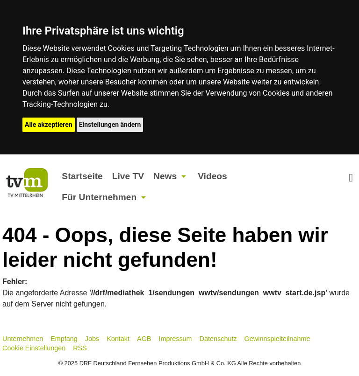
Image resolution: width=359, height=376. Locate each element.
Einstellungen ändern (110, 124)
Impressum (175, 338)
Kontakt (118, 338)
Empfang (64, 338)
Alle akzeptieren (48, 124)
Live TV (128, 176)
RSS (80, 348)
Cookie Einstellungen (33, 348)
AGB (144, 338)
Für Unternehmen (99, 197)
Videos (212, 176)
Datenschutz (218, 338)
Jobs (92, 338)
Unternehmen (22, 338)
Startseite (82, 176)
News (165, 176)
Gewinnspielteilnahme (277, 338)
